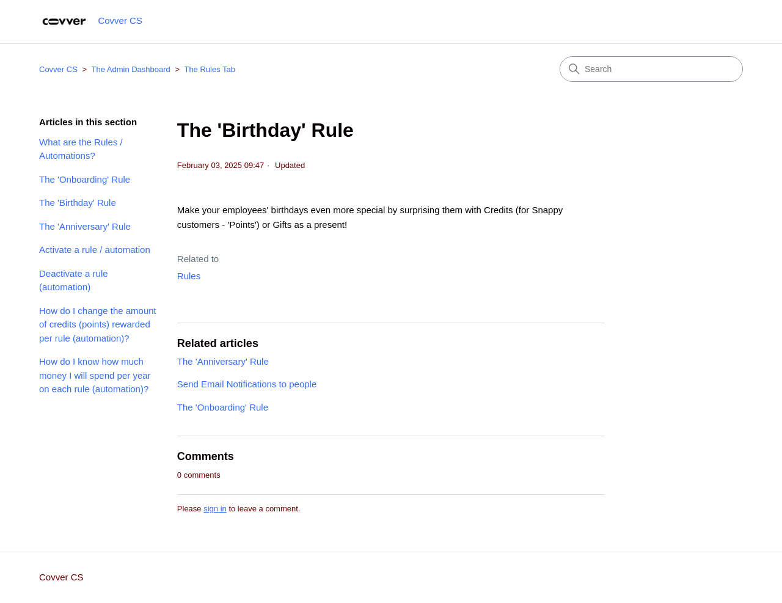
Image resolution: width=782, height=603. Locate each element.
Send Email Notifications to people (246, 384)
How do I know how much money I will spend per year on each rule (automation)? (95, 375)
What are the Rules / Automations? (81, 149)
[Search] (651, 69)
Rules (188, 276)
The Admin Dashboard (130, 69)
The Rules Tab (209, 69)
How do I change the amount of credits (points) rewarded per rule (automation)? (97, 324)
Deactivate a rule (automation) (73, 280)
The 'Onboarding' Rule (84, 179)
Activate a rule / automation (94, 249)
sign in (215, 508)
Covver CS (58, 69)
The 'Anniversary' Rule (85, 226)
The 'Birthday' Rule (77, 202)
